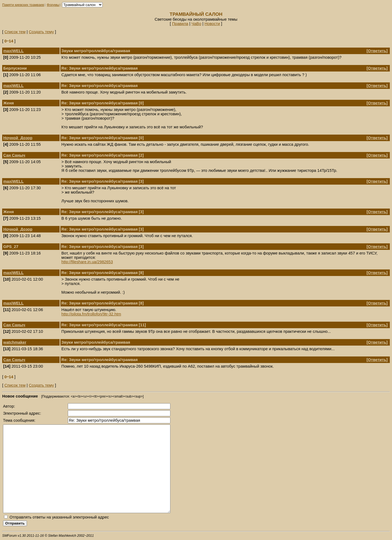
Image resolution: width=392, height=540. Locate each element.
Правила (180, 23)
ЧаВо (196, 23)
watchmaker (14, 342)
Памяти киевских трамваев (23, 5)
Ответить (377, 51)
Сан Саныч (14, 155)
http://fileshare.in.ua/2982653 (87, 262)
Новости (212, 23)
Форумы (53, 5)
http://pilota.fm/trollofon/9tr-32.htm (91, 314)
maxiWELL (13, 51)
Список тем (15, 32)
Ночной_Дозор (17, 138)
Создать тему (41, 32)
